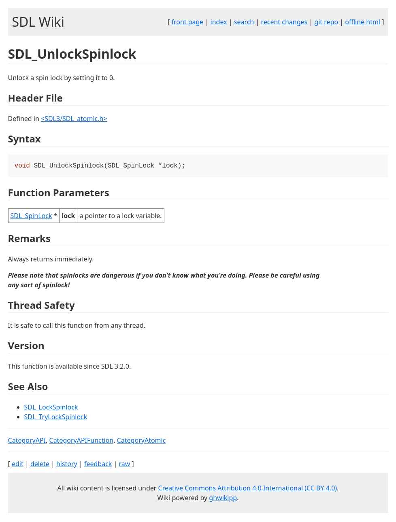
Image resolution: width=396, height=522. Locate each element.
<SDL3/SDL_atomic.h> (74, 118)
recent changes (284, 21)
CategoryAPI (27, 441)
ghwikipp (223, 498)
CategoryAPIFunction (81, 441)
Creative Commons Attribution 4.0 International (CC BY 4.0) (247, 488)
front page (187, 21)
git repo (326, 21)
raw (124, 464)
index (219, 21)
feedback (98, 464)
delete (39, 464)
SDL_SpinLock (31, 216)
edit (17, 464)
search (244, 21)
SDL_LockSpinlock (51, 407)
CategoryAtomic (141, 441)
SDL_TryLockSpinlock (55, 417)
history (66, 464)
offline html (362, 21)
